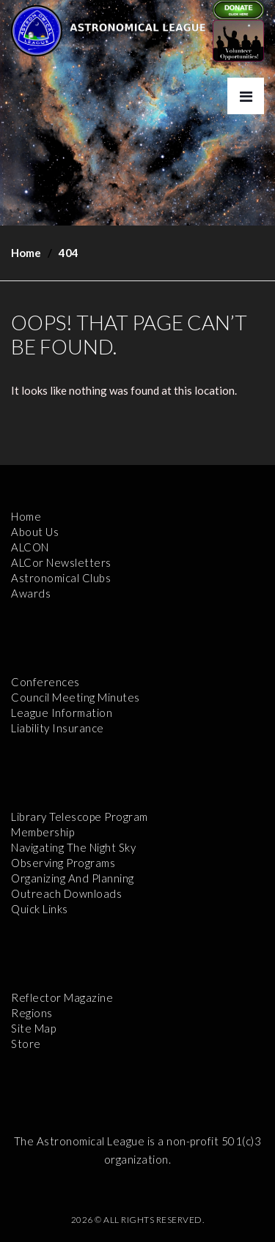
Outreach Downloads (66, 893)
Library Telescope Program (79, 816)
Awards (31, 593)
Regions (32, 1012)
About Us (35, 531)
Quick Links (39, 908)
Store (26, 1043)
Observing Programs (63, 862)
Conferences (45, 681)
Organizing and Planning (72, 878)
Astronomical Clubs (61, 577)
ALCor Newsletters (61, 562)
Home (26, 252)
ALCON (30, 547)
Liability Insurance (57, 728)
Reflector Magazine (62, 997)
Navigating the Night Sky (73, 847)
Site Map (33, 1028)
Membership (42, 831)
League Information (61, 712)
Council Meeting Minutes (75, 697)
